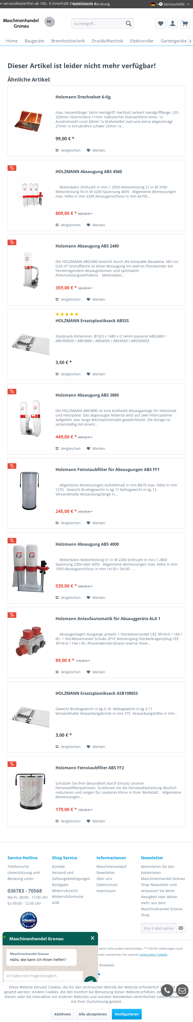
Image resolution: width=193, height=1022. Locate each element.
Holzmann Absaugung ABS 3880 (87, 395)
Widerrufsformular (68, 896)
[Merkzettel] (160, 23)
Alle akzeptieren (93, 1014)
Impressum (106, 890)
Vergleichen (68, 150)
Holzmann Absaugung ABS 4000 (87, 544)
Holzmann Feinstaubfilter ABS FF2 (90, 767)
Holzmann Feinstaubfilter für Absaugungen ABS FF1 (108, 469)
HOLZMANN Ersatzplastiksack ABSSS (92, 320)
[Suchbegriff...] (102, 23)
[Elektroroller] (142, 41)
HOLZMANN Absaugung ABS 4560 (89, 171)
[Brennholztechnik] (68, 41)
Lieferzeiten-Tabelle (153, 954)
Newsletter (105, 872)
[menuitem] (102, 23)
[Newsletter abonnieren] (180, 928)
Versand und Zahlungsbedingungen (71, 875)
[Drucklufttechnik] (107, 41)
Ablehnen (62, 1014)
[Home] (12, 41)
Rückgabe (60, 884)
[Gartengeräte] (173, 41)
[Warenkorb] (185, 23)
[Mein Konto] (173, 23)
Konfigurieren (127, 1014)
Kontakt (58, 866)
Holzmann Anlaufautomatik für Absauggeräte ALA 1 (108, 618)
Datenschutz (107, 884)
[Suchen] (128, 23)
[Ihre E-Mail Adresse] (159, 928)
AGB (55, 902)
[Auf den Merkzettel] (96, 150)
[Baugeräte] (34, 41)
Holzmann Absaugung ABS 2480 (87, 246)
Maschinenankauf (111, 866)
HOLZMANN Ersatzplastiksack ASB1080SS (97, 693)
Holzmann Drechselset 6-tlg (83, 97)
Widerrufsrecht (65, 890)
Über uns (104, 878)
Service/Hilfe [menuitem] (172, 4)
